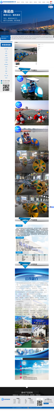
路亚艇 (6, 66)
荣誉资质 (19, 399)
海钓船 (6, 53)
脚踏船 (6, 71)
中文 (52, 1)
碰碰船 (6, 55)
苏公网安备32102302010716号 (32, 407)
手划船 (6, 62)
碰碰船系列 (31, 399)
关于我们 (14, 400)
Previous (0, 21)
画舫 (6, 73)
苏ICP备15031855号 (25, 407)
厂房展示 (19, 400)
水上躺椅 (6, 57)
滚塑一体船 (6, 75)
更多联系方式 (46, 403)
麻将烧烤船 (6, 64)
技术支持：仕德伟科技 (39, 407)
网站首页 (14, 399)
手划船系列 (31, 400)
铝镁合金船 (6, 48)
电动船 (6, 77)
